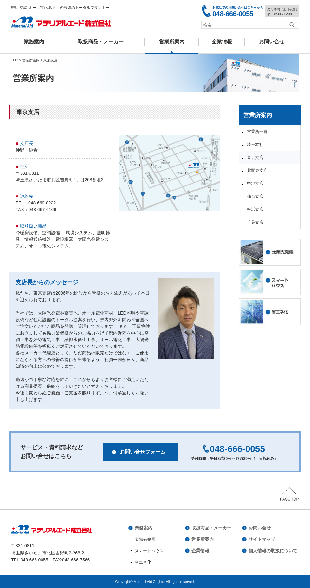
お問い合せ (260, 527)
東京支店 (255, 157)
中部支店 (255, 183)
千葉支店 (255, 222)
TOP (14, 60)
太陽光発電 (145, 539)
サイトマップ (262, 539)
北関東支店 (257, 170)
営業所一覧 (257, 131)
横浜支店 (255, 209)
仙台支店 (255, 196)
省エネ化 (143, 562)
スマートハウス (149, 550)
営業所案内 (171, 41)
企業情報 (222, 41)
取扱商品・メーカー (101, 41)
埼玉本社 (255, 144)
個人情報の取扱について (273, 550)
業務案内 (34, 41)
